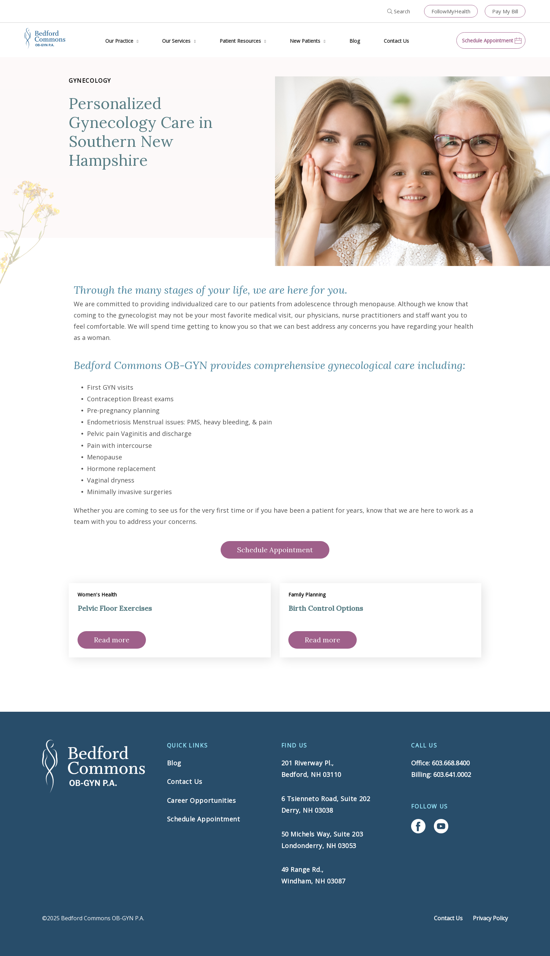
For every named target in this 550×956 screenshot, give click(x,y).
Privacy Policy (490, 918)
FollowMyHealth (450, 11)
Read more (111, 639)
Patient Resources (240, 40)
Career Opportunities (201, 800)
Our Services (176, 40)
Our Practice (119, 40)
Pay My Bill (505, 11)
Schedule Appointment (275, 549)
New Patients (305, 40)
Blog (354, 40)
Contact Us (396, 40)
